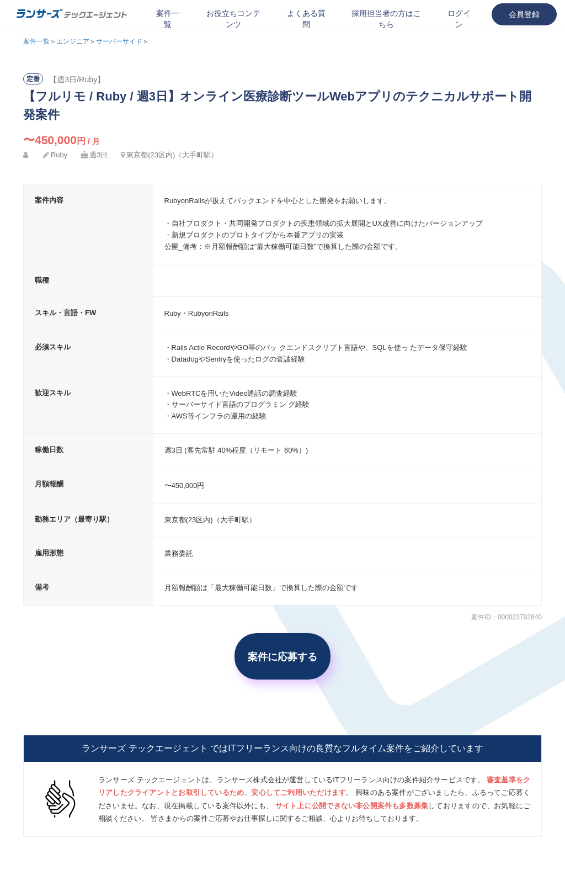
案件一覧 (167, 19)
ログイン (459, 19)
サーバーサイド (119, 41)
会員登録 (524, 14)
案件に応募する (282, 656)
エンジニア (72, 41)
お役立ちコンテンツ (233, 19)
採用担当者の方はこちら (386, 19)
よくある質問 (306, 19)
